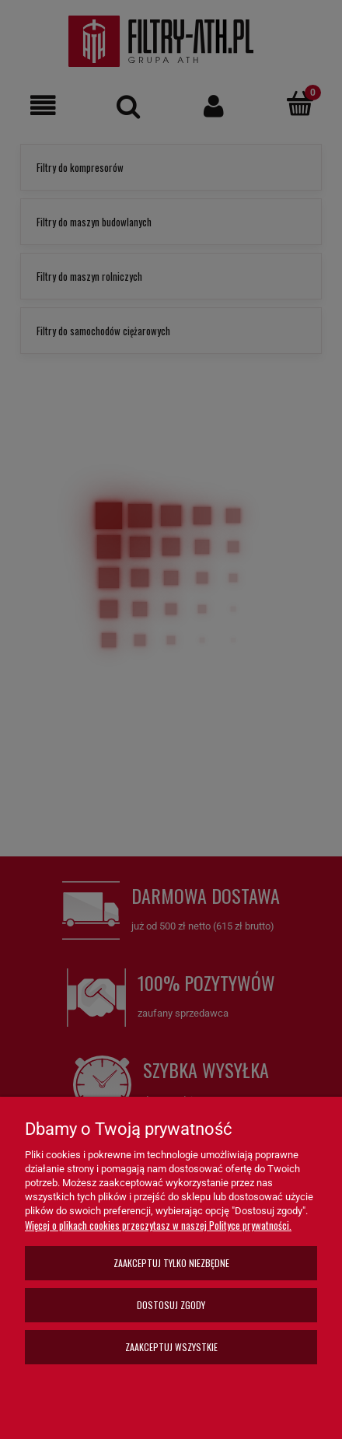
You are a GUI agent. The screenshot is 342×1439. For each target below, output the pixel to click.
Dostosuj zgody (171, 1304)
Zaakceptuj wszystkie (171, 1346)
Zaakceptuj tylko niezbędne (171, 1262)
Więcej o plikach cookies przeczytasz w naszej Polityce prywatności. (158, 1225)
